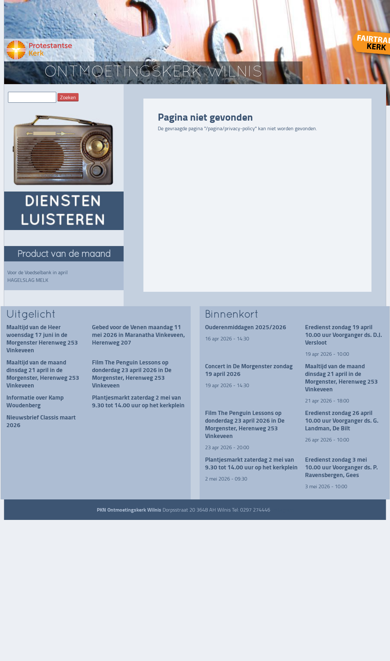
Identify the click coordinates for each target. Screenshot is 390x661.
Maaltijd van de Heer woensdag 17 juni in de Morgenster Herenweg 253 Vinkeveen (42, 338)
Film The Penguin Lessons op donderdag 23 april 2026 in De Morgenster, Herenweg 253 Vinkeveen (132, 373)
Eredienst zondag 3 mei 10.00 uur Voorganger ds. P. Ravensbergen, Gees (341, 467)
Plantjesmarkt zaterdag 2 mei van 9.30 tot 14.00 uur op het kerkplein (138, 401)
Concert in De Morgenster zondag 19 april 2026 (249, 370)
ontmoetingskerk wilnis (153, 73)
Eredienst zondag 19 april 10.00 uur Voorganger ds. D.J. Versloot (343, 334)
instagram (282, 509)
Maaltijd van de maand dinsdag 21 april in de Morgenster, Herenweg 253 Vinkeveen (42, 373)
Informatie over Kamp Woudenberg (35, 401)
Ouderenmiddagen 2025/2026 (245, 327)
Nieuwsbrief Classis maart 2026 (41, 421)
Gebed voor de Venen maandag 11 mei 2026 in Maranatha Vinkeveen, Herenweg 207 (138, 334)
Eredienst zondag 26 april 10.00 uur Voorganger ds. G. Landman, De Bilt (342, 420)
